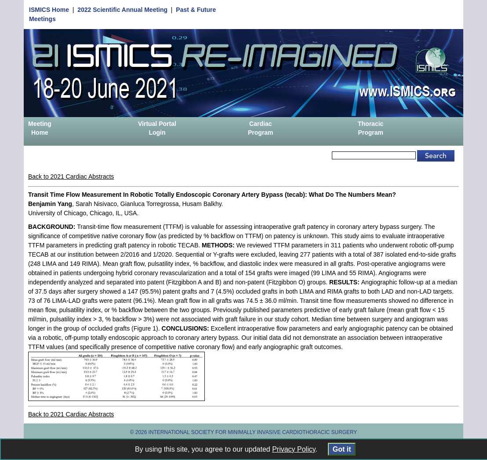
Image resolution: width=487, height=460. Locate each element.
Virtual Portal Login (157, 128)
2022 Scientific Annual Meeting (122, 9)
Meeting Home (39, 128)
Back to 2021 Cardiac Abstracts (71, 176)
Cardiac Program (260, 128)
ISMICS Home (49, 9)
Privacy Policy (293, 449)
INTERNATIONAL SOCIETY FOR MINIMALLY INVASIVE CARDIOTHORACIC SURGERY (253, 432)
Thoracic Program (370, 128)
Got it (342, 449)
